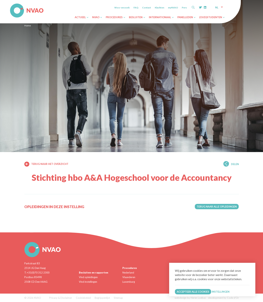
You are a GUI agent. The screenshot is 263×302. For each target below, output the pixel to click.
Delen (235, 164)
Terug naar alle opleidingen (217, 206)
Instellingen (220, 291)
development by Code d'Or (223, 297)
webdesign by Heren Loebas (190, 297)
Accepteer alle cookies (193, 291)
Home (27, 25)
